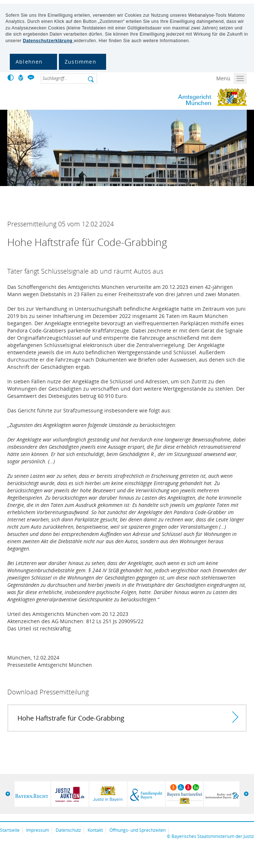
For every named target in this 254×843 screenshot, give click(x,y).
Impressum (37, 830)
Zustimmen (80, 61)
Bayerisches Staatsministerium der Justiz (213, 836)
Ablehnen (29, 61)
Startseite (10, 830)
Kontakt (95, 830)
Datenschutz (68, 830)
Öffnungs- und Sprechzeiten (137, 830)
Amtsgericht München (183, 97)
